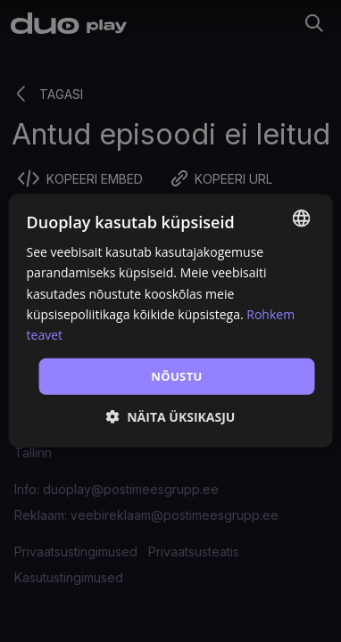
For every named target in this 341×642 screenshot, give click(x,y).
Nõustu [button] (177, 376)
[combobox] (301, 218)
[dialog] (171, 321)
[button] (171, 416)
